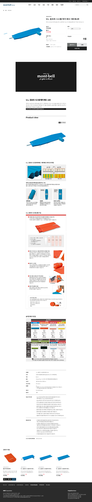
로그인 (70, 1)
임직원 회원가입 (11, 484)
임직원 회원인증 (20, 484)
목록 (13, 479)
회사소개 (5, 484)
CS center (48, 484)
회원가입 (74, 1)
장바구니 (78, 1)
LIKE (82, 45)
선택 (68, 28)
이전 (5, 479)
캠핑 (6, 10)
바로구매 (77, 48)
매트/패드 (10, 10)
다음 (9, 479)
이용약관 (26, 484)
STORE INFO (41, 484)
